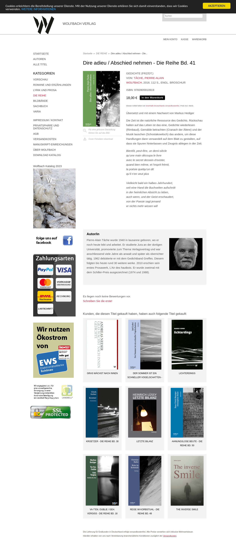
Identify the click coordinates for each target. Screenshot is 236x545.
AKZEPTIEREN (216, 6)
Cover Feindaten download (100, 139)
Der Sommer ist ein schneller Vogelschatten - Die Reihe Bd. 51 (144, 375)
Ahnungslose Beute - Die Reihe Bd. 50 (187, 443)
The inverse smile (187, 509)
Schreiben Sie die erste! (97, 300)
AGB (36, 133)
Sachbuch (40, 106)
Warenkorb (199, 39)
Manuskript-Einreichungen (52, 144)
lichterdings (187, 373)
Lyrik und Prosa (45, 90)
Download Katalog (47, 155)
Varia (37, 111)
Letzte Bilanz (144, 441)
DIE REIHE (39, 95)
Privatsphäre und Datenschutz (46, 127)
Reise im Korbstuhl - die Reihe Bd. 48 (144, 511)
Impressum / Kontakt (48, 120)
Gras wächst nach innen (102, 373)
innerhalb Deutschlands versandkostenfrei (162, 106)
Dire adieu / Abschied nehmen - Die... (129, 53)
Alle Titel (40, 64)
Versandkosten (44, 139)
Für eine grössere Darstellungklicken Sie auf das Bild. (101, 131)
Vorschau (40, 79)
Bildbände (40, 100)
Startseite (41, 53)
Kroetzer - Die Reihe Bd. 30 (102, 441)
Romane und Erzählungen (52, 84)
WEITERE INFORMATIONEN (38, 9)
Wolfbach (134, 82)
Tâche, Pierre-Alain (149, 77)
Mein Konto (170, 39)
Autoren (39, 59)
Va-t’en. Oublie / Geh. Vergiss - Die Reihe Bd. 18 (102, 511)
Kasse (184, 39)
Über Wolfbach (44, 149)
